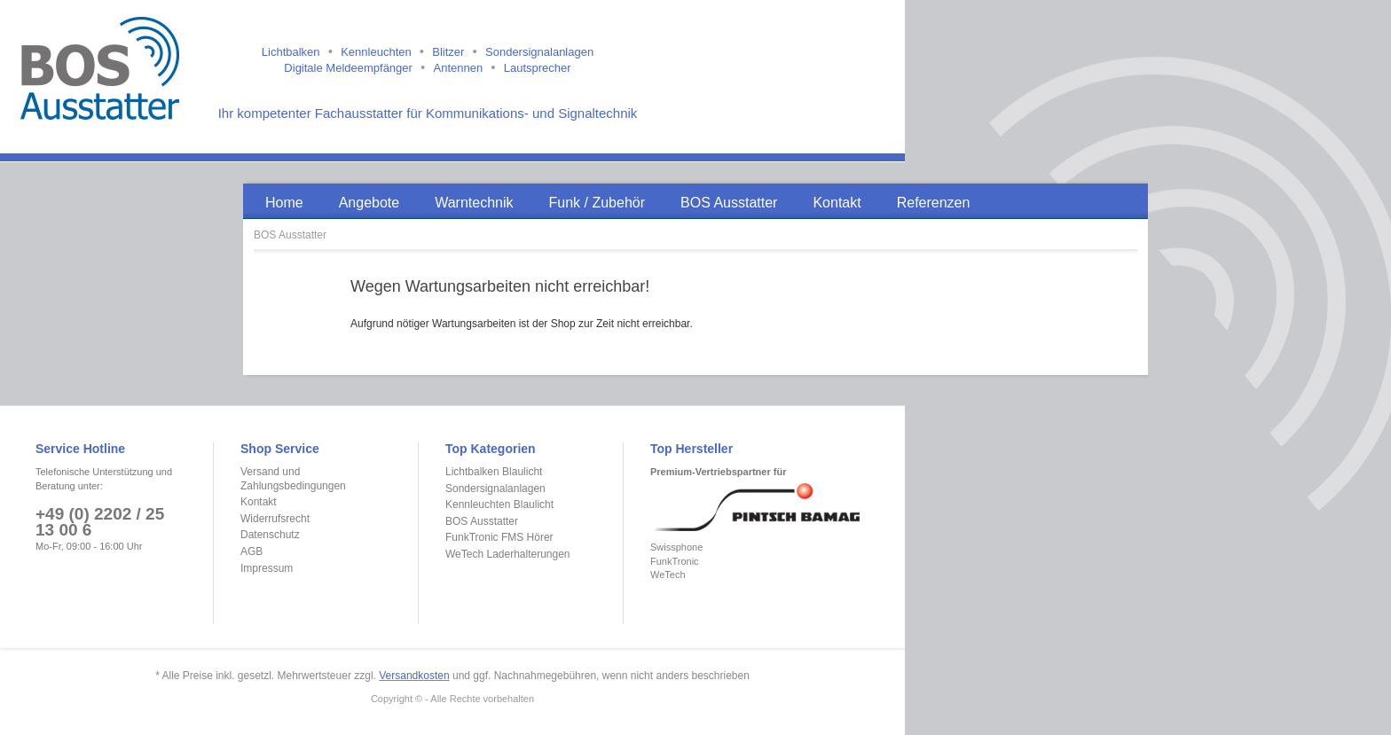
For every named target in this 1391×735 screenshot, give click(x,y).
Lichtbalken (291, 52)
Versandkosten (414, 675)
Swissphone (676, 547)
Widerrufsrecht (275, 518)
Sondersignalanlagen (539, 52)
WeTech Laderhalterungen (507, 554)
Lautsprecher (537, 67)
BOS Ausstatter (290, 235)
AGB (251, 551)
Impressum (266, 568)
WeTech (668, 574)
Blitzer (448, 52)
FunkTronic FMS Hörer (499, 537)
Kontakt (258, 502)
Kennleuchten (376, 52)
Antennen (458, 67)
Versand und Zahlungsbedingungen (293, 478)
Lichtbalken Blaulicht (493, 471)
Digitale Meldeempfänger (348, 67)
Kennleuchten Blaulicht (499, 504)
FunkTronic (674, 561)
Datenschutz (270, 534)
